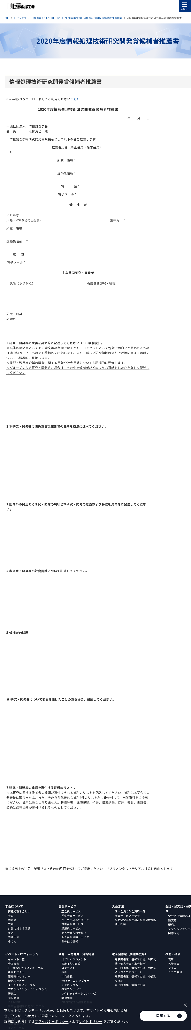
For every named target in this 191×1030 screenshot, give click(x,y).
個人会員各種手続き (73, 933)
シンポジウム (69, 985)
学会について (14, 906)
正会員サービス (71, 911)
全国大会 (13, 964)
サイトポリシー (90, 1021)
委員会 (12, 920)
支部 (11, 924)
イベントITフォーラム (21, 985)
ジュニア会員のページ (75, 920)
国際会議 (13, 998)
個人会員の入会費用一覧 (130, 911)
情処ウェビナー (18, 981)
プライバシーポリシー (52, 1021)
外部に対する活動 (19, 928)
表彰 (11, 916)
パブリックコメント (73, 959)
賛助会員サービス (72, 924)
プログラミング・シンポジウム (27, 989)
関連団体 (13, 937)
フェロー (173, 968)
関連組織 (66, 998)
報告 (11, 933)
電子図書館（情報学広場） (130, 954)
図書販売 (173, 933)
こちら (75, 99)
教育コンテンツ (71, 989)
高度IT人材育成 (70, 964)
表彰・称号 (172, 954)
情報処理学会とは (19, 911)
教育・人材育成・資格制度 (76, 954)
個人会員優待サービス (75, 937)
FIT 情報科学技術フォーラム (25, 968)
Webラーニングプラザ (75, 981)
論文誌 (172, 920)
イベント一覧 (16, 959)
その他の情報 (69, 941)
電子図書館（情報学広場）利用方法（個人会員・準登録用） (135, 961)
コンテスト (68, 968)
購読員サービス (71, 928)
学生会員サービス (72, 916)
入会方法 (118, 906)
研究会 (172, 924)
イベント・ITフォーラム (21, 954)
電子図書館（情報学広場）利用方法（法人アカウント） (135, 970)
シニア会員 (175, 972)
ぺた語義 (66, 976)
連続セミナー (16, 972)
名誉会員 (173, 964)
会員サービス (67, 906)
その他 (12, 941)
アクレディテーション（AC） (79, 993)
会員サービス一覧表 (127, 916)
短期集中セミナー (19, 976)
